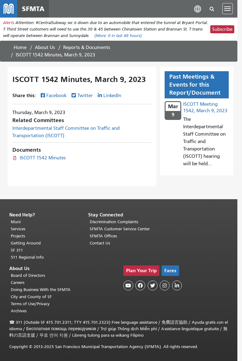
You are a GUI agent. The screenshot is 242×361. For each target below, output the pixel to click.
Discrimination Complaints (114, 221)
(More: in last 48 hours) (118, 35)
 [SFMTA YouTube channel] (128, 285)
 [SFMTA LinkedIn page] (177, 285)
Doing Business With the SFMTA (41, 289)
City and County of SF (31, 296)
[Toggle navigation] (227, 8)
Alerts (8, 22)
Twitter (85, 95)
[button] (197, 8)
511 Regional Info (27, 257)
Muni (16, 221)
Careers (17, 282)
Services (18, 229)
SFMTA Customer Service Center (120, 229)
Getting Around (26, 243)
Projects (18, 236)
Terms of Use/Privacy (30, 303)
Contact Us (100, 243)
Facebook (56, 95)
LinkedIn (112, 95)
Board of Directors (28, 275)
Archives (19, 311)
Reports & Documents (86, 47)
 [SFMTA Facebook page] (140, 285)
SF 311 (17, 250)
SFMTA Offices (103, 236)
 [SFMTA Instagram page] (164, 285)
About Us (45, 47)
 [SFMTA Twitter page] (152, 285)
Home (20, 47)
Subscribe (222, 29)
